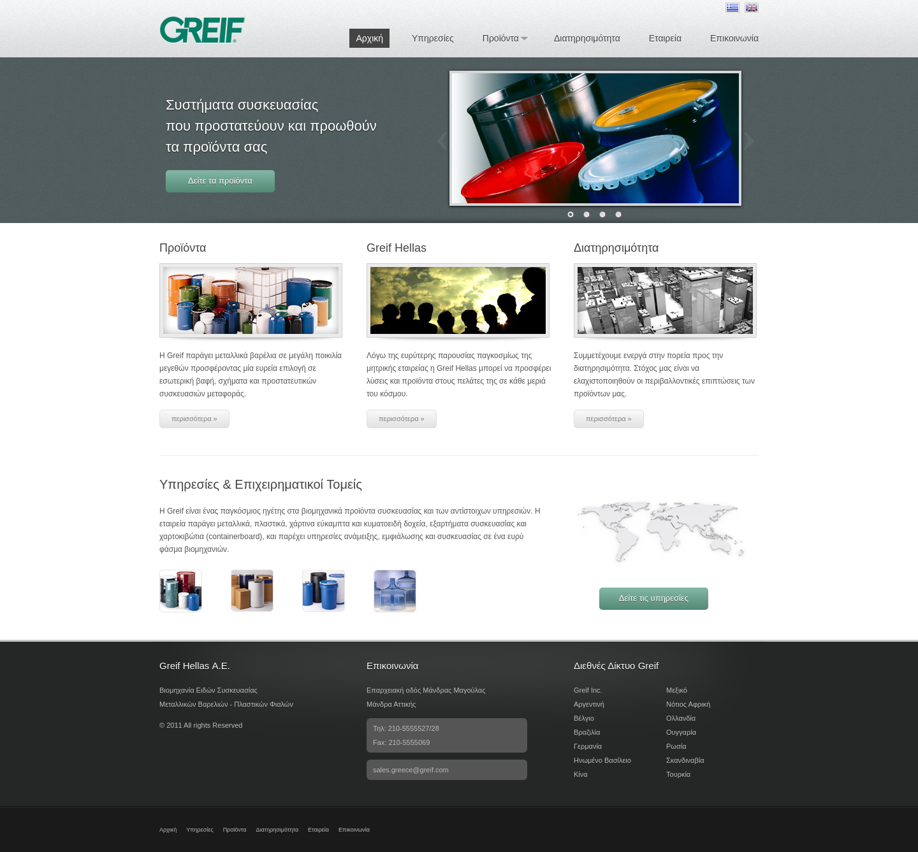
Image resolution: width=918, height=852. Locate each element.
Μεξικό (676, 690)
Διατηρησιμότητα (587, 38)
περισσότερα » (194, 418)
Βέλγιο (584, 718)
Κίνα (581, 774)
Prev (442, 141)
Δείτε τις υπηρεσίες (653, 598)
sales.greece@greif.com (411, 770)
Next (749, 141)
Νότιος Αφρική (688, 704)
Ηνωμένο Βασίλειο (602, 760)
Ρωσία (676, 746)
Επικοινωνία (734, 38)
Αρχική (369, 38)
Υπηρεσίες (433, 38)
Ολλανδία (681, 718)
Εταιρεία (665, 38)
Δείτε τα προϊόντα (220, 180)
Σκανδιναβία (685, 760)
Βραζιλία (587, 732)
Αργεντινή (589, 704)
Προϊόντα (501, 38)
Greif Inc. (588, 690)
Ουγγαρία (681, 732)
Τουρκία (678, 774)
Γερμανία (588, 746)
